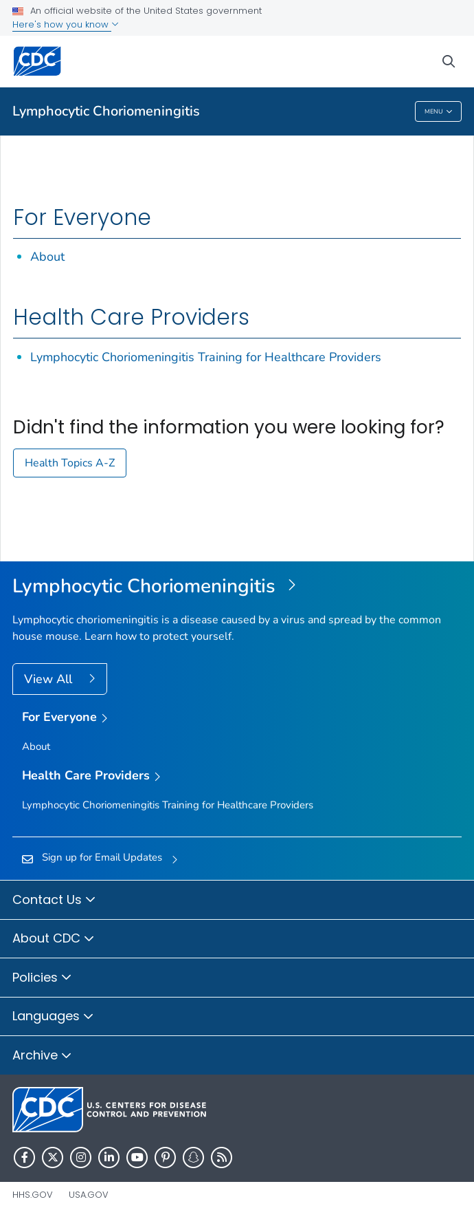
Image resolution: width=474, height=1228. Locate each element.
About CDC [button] (53, 939)
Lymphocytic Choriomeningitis (106, 111)
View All (50, 679)
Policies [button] (42, 978)
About (47, 256)
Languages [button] (53, 1016)
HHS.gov (32, 1194)
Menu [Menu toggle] (439, 112)
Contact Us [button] (54, 900)
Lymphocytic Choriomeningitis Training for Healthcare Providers (205, 357)
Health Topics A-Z (70, 463)
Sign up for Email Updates (102, 857)
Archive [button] (42, 1056)
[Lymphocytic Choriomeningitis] (237, 587)
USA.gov (89, 1194)
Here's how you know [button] (65, 24)
